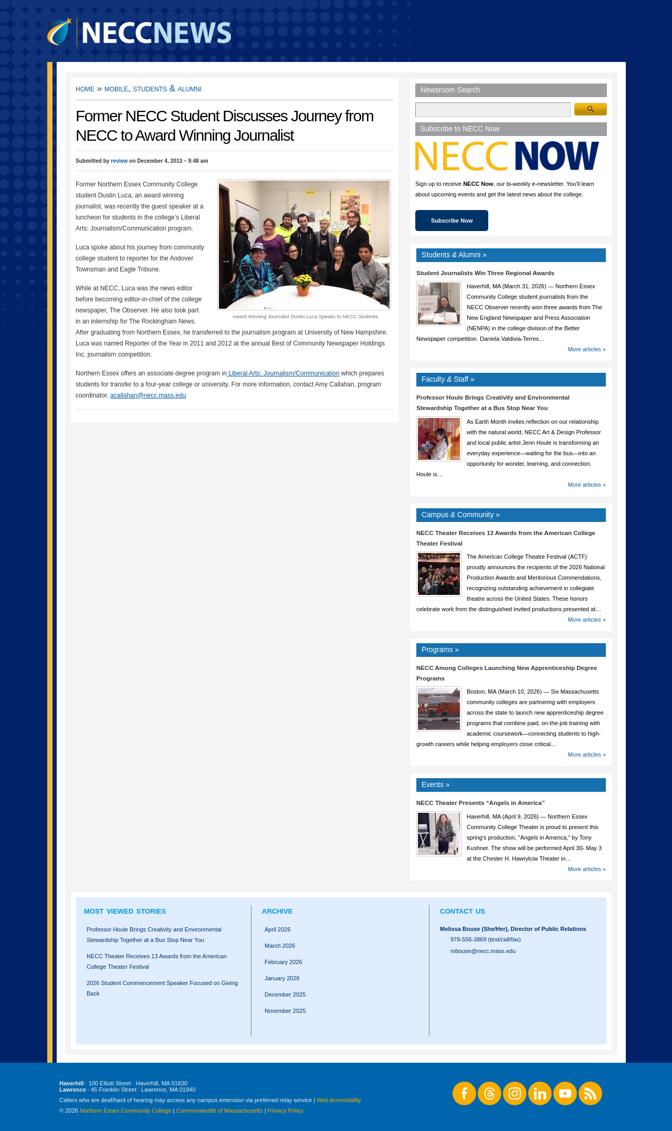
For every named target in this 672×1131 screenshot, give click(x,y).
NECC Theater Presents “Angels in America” (480, 803)
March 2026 (280, 945)
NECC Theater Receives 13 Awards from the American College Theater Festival (157, 961)
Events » (436, 785)
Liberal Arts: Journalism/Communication (283, 373)
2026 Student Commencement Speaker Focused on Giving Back (162, 988)
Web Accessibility (339, 1100)
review (119, 161)
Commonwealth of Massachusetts (219, 1110)
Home (85, 88)
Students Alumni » (454, 255)
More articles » (587, 349)
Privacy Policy (285, 1110)
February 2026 (283, 962)
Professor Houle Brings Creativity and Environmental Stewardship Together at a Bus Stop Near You (154, 934)
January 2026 (282, 978)
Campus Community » (461, 515)
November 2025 (285, 1011)
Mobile (116, 88)
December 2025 (285, 994)
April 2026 (278, 929)
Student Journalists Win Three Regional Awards (485, 273)
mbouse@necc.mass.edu (483, 951)
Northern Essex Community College (126, 1110)
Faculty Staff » (448, 379)
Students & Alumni (167, 88)
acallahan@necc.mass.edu (148, 395)
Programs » (440, 650)
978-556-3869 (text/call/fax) (485, 939)
